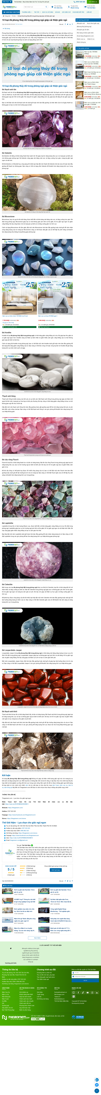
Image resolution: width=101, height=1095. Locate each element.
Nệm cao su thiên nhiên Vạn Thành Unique (91, 83)
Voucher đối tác (78, 12)
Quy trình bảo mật (24, 1008)
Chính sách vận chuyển (26, 1001)
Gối (3, 1003)
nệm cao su (63, 785)
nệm (26, 785)
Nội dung (7, 28)
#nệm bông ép (81, 42)
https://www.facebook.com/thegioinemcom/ (22, 815)
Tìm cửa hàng (60, 7)
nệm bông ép (8, 787)
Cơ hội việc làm (93, 7)
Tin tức (36, 12)
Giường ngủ (5, 1005)
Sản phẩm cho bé (7, 1008)
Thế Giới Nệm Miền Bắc (61, 1001)
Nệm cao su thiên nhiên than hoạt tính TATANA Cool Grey (91, 63)
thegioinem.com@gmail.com (19, 840)
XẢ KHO (57, 12)
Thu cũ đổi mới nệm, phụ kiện (46, 975)
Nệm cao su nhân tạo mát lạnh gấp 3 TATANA (92, 103)
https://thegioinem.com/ (15, 808)
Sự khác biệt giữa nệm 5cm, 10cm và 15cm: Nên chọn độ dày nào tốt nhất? (61, 901)
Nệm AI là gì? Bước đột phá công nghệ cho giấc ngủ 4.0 (24, 920)
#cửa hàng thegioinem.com (85, 36)
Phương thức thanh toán (26, 1005)
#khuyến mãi (81, 23)
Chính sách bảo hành (25, 999)
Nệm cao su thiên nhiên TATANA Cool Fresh (15, 316)
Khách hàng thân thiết (26, 994)
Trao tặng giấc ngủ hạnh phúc (46, 977)
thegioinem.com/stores (21, 984)
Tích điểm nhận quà (43, 979)
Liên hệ (89, 12)
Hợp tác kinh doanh (25, 997)
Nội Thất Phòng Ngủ (8, 1010)
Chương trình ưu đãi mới (44, 972)
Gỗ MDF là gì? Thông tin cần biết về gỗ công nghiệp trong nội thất (24, 901)
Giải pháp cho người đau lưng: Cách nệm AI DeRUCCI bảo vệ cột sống (61, 920)
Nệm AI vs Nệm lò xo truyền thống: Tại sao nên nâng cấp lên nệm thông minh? (24, 929)
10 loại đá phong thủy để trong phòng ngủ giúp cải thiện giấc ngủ (35, 16)
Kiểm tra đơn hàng (25, 1010)
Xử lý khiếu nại (23, 992)
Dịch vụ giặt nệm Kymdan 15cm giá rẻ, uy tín (60, 891)
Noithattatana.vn (59, 999)
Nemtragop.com (59, 994)
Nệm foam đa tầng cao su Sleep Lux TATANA (92, 73)
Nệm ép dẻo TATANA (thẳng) (90, 52)
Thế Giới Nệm (18, 24)
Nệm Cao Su (6, 992)
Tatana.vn (57, 997)
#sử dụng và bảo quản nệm (85, 33)
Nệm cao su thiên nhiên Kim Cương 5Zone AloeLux (92, 93)
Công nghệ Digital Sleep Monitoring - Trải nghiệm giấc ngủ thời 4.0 (60, 910)
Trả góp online (76, 7)
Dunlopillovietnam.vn (60, 992)
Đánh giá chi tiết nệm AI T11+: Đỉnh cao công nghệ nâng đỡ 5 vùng (60, 929)
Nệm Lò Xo (5, 994)
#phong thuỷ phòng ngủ (84, 26)
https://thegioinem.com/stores (16, 818)
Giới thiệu (40, 992)
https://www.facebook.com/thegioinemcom (25, 835)
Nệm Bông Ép (6, 997)
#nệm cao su (81, 39)
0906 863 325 (25, 830)
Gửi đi (85, 980)
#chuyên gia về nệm (83, 29)
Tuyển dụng (40, 994)
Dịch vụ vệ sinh (47, 12)
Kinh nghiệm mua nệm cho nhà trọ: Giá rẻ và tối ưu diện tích (24, 910)
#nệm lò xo (90, 39)
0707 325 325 (79, 2)
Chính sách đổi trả (25, 1003)
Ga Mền (4, 1001)
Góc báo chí (66, 12)
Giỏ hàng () (93, 2)
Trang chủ (7, 16)
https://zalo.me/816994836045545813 (16, 804)
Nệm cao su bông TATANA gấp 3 (47, 316)
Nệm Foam (5, 999)
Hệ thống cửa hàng (43, 999)
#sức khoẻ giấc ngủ (93, 23)
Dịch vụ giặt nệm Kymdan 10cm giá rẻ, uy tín (24, 891)
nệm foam (55, 785)
